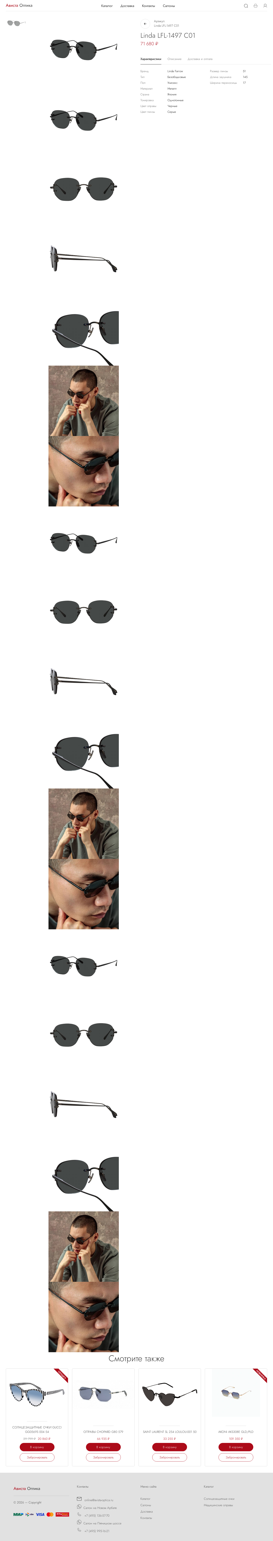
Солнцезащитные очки (219, 1499)
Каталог (107, 5)
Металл (172, 88)
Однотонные (176, 100)
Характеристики (150, 59)
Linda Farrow (175, 71)
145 (245, 77)
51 (244, 71)
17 (244, 83)
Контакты (148, 5)
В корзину (37, 1447)
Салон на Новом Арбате (97, 1507)
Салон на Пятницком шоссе (99, 1523)
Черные (172, 106)
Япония (172, 94)
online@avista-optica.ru (95, 1499)
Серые (172, 112)
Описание (174, 59)
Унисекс (173, 83)
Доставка (127, 5)
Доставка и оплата (200, 59)
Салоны (169, 5)
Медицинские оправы (218, 1505)
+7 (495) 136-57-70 (93, 1515)
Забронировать (37, 1457)
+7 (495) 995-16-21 (93, 1530)
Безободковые (177, 77)
